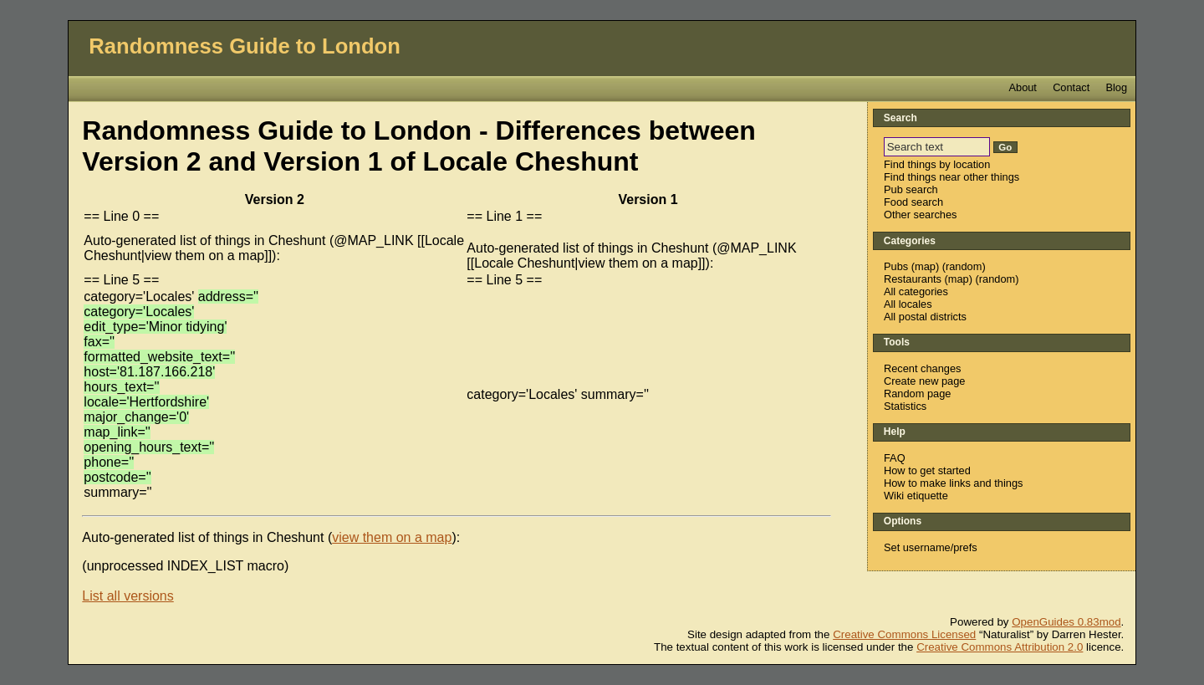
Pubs (896, 266)
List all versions (127, 596)
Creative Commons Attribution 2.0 (999, 647)
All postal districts (925, 316)
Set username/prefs (930, 547)
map (925, 266)
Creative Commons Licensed (904, 634)
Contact (1071, 87)
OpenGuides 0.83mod (1066, 622)
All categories (916, 291)
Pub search (911, 189)
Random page (917, 393)
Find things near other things (951, 177)
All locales (908, 304)
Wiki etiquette (916, 495)
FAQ (895, 458)
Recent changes (922, 368)
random (964, 266)
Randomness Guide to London (244, 46)
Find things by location (937, 164)
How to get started (927, 470)
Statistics (905, 406)
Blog (1116, 87)
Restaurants (912, 279)
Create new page (924, 381)
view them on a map (392, 537)
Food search (913, 202)
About (1022, 87)
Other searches (920, 214)
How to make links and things (953, 483)
